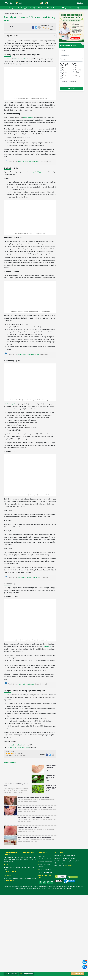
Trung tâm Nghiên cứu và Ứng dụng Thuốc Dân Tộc (44, 2)
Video (70, 8)
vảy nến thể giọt (36, 271)
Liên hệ (77, 8)
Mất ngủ (77, 72)
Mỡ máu (64, 78)
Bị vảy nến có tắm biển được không (28, 874)
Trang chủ (12, 8)
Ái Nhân (12, 27)
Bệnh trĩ (77, 68)
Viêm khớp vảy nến (9, 700)
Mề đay (64, 68)
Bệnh (11, 13)
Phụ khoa (65, 76)
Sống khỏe (41, 8)
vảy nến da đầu (46, 943)
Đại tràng (77, 76)
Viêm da (77, 66)
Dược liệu (32, 8)
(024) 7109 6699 (10, 974)
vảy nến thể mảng (28, 217)
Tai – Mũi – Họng (65, 73)
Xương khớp (78, 70)
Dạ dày (64, 70)
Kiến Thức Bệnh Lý (52, 8)
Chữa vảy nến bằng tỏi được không (28, 651)
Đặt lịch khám (77, 974)
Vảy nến (19, 13)
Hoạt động (63, 8)
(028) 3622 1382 (26, 974)
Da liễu (14, 13)
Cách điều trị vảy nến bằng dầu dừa (28, 261)
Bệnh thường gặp (22, 8)
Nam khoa (65, 66)
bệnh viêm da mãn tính (19, 59)
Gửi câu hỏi (71, 88)
